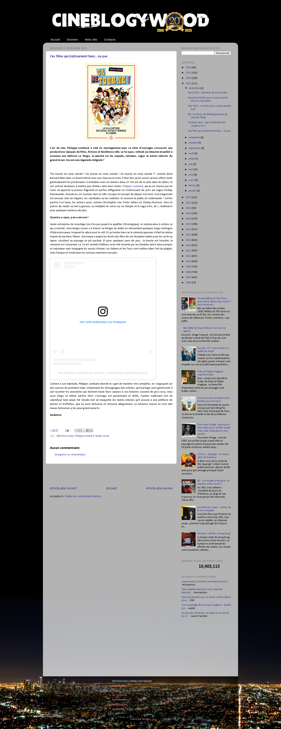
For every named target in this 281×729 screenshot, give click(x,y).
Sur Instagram (119, 704)
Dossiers (72, 39)
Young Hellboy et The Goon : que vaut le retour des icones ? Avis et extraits (214, 301)
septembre (195, 148)
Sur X (115, 690)
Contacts (110, 39)
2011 (189, 256)
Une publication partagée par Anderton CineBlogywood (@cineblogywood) (103, 372)
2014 (189, 240)
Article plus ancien (159, 488)
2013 (189, 245)
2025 (189, 73)
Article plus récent (63, 488)
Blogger (146, 719)
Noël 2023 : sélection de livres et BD (207, 92)
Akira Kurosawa (65, 436)
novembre (195, 137)
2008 (189, 272)
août (191, 153)
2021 (189, 203)
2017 (189, 224)
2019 (189, 213)
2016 (189, 229)
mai (191, 169)
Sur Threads (118, 700)
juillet (192, 159)
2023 (189, 83)
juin (191, 164)
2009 (189, 266)
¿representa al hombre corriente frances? (204, 581)
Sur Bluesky (118, 709)
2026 (189, 67)
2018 (189, 218)
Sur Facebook (119, 695)
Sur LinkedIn (118, 686)
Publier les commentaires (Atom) (83, 496)
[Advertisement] (111, 475)
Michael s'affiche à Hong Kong (213, 533)
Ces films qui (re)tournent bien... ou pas (79, 56)
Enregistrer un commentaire (70, 454)
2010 (189, 261)
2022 (189, 197)
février (193, 185)
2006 (189, 282)
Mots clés (91, 39)
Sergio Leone (102, 436)
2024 (189, 78)
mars (192, 180)
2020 (189, 208)
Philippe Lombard (133, 186)
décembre (194, 88)
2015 (189, 234)
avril (191, 175)
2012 (189, 250)
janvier (193, 191)
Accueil (55, 39)
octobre (193, 143)
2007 (189, 277)
